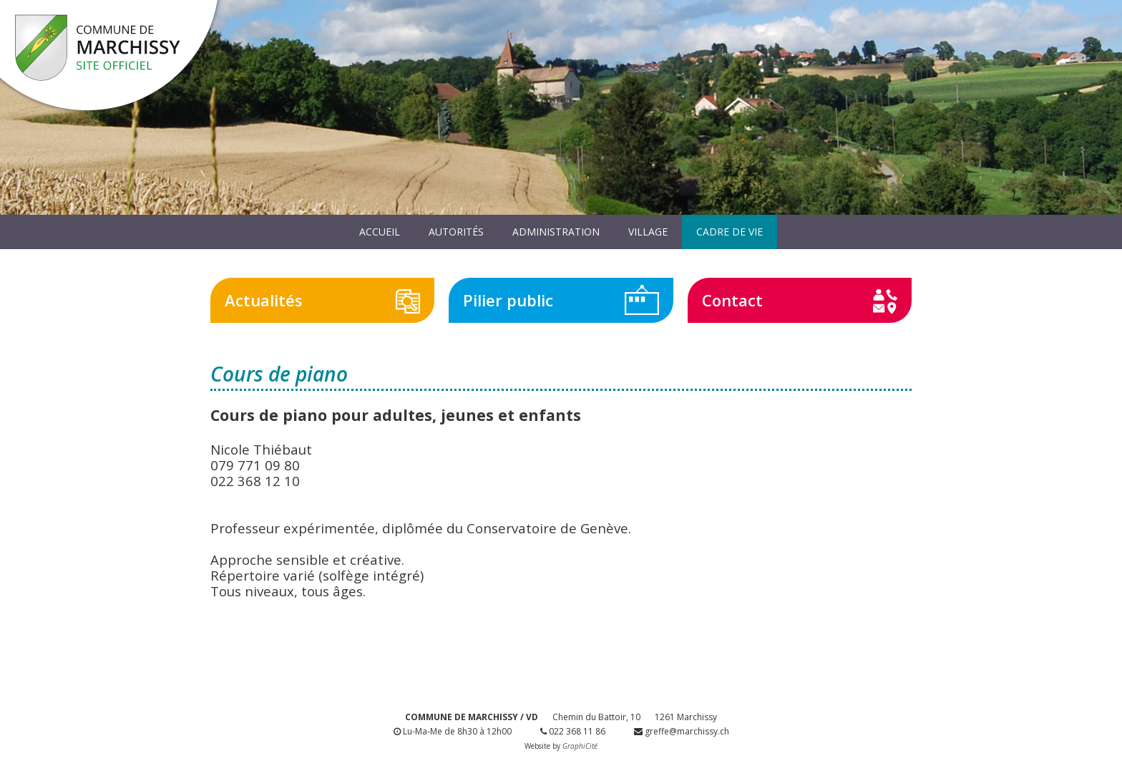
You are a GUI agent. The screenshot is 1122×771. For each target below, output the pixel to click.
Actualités (264, 300)
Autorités (456, 231)
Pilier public (508, 300)
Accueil (379, 231)
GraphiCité (579, 746)
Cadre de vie (729, 231)
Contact (732, 300)
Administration (556, 231)
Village (648, 231)
